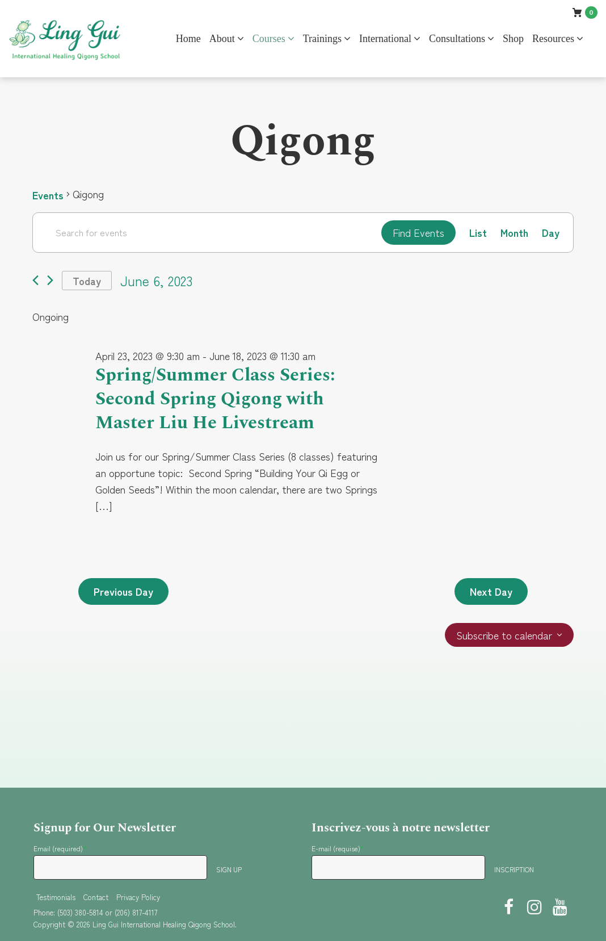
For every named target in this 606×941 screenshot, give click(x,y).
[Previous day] (35, 280)
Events (48, 194)
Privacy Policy (138, 897)
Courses (269, 38)
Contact (95, 897)
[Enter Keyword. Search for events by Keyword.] (207, 232)
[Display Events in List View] (478, 232)
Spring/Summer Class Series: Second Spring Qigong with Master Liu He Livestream (215, 399)
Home (188, 38)
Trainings (322, 38)
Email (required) (60, 848)
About (222, 38)
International (385, 38)
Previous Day (123, 591)
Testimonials (55, 897)
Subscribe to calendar (504, 636)
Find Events (418, 232)
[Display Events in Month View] (514, 232)
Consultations (457, 38)
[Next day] (50, 280)
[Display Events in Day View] (550, 232)
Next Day (491, 591)
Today (87, 280)
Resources (553, 38)
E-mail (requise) (338, 848)
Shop (513, 38)
